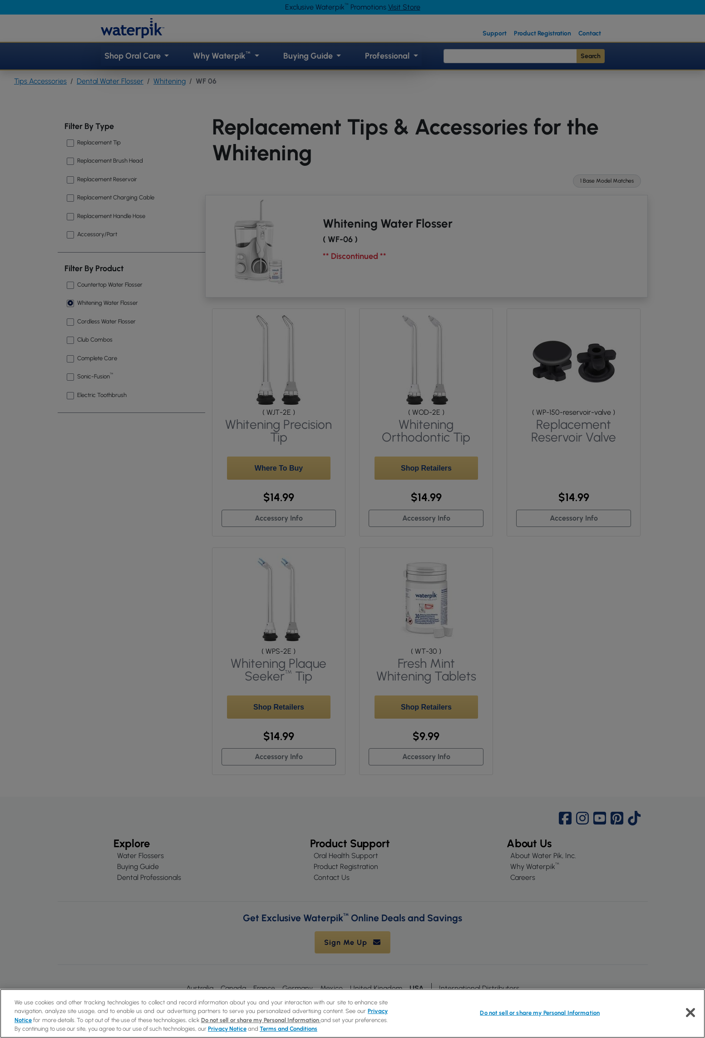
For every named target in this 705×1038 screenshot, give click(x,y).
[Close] (690, 1013)
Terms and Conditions (288, 1028)
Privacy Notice (227, 1028)
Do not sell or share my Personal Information (261, 1020)
